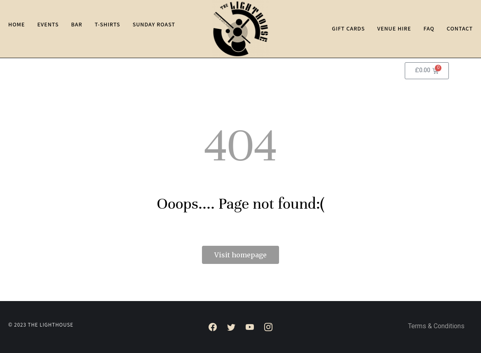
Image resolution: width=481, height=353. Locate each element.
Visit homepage (240, 255)
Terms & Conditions (436, 327)
